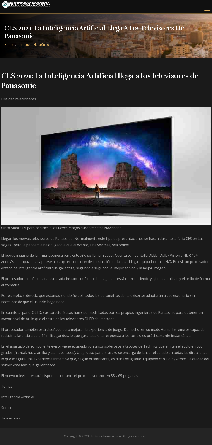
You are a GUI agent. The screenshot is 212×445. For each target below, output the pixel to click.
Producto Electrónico (34, 45)
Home (8, 45)
